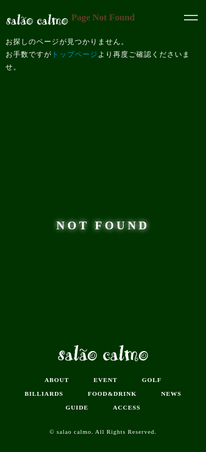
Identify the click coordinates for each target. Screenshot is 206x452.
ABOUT (56, 379)
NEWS (171, 393)
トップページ (75, 54)
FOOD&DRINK (112, 393)
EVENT (105, 379)
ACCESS (127, 407)
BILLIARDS (44, 393)
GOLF (152, 379)
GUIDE (76, 407)
